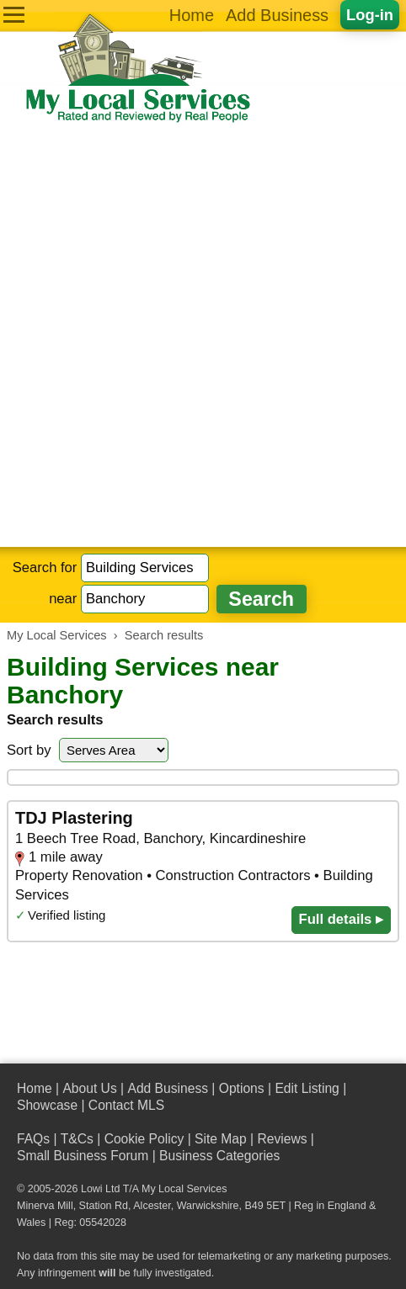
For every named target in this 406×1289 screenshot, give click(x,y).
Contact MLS (126, 1105)
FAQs (33, 1139)
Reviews (282, 1139)
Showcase (47, 1105)
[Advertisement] (203, 335)
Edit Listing (307, 1088)
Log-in (369, 15)
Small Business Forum (82, 1155)
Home (191, 15)
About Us (89, 1088)
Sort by (29, 750)
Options (241, 1088)
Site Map (221, 1139)
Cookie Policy (144, 1139)
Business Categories (219, 1155)
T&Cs (77, 1139)
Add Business (277, 15)
